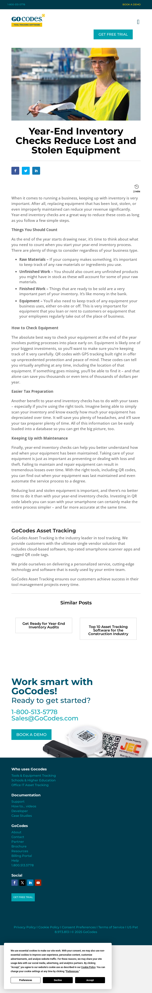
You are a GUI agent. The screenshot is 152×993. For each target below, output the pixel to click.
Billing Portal (21, 856)
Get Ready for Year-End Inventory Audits (43, 625)
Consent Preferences (79, 927)
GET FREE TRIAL (113, 34)
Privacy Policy (25, 927)
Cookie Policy (48, 927)
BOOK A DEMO (31, 734)
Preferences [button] (72, 971)
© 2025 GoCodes (84, 932)
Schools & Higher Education (33, 780)
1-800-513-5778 (16, 4)
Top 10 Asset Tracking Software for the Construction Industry (108, 630)
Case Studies (21, 816)
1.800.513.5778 (22, 865)
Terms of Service (111, 927)
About (16, 832)
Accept (90, 980)
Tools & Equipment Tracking (33, 775)
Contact (17, 837)
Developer (19, 811)
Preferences (25, 980)
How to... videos (23, 806)
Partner (17, 842)
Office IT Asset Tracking (30, 785)
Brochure (19, 846)
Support (18, 801)
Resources (19, 851)
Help (15, 860)
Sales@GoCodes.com (44, 718)
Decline (58, 980)
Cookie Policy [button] (88, 967)
